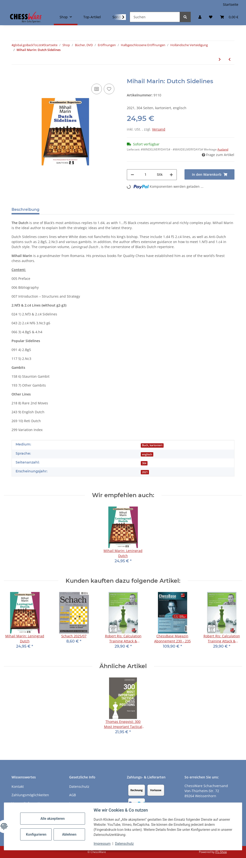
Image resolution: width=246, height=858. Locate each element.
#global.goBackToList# (28, 45)
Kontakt (18, 786)
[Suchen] (155, 17)
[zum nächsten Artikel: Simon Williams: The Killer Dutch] (220, 59)
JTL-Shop (221, 852)
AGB (72, 795)
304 (144, 463)
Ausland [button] (222, 149)
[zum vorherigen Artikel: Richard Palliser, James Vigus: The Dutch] (229, 59)
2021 (145, 472)
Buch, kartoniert (152, 445)
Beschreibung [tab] (25, 209)
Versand (158, 129)
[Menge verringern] (132, 174)
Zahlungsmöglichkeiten (30, 795)
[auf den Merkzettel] (109, 89)
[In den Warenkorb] (15, 75)
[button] (200, 17)
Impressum (102, 843)
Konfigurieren (36, 834)
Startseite (230, 4)
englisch (147, 454)
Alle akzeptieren (53, 818)
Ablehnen (69, 834)
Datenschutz (124, 843)
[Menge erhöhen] (171, 174)
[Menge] (145, 174)
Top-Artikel (92, 17)
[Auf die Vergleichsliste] (96, 89)
